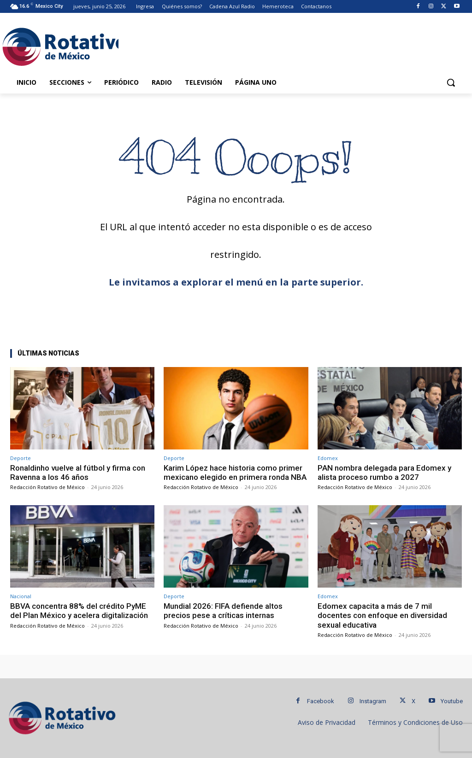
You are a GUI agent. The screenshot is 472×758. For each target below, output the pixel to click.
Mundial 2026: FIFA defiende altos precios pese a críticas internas (223, 610)
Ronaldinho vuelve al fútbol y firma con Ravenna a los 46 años (77, 472)
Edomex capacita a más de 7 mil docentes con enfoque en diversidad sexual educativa (382, 615)
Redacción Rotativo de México (47, 487)
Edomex (328, 458)
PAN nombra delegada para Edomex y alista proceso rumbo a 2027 (384, 472)
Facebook (320, 701)
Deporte (20, 458)
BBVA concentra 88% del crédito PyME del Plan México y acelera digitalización (79, 610)
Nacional (20, 596)
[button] (451, 82)
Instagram (373, 701)
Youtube (452, 701)
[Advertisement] (226, 45)
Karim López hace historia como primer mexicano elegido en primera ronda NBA (235, 472)
